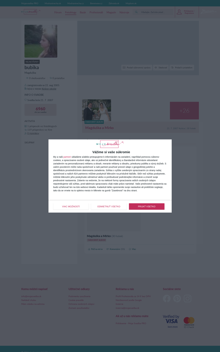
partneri (67, 157)
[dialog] (110, 175)
